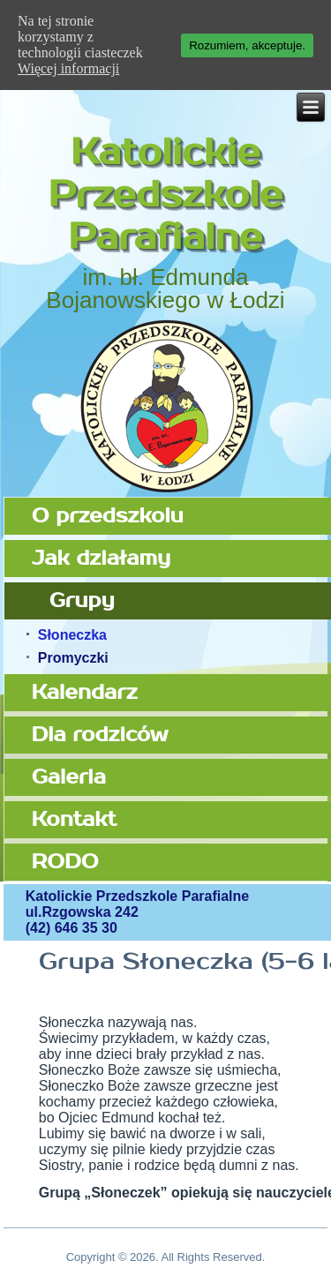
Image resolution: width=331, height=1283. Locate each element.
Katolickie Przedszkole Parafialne (165, 195)
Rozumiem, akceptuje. (247, 45)
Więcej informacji (68, 68)
